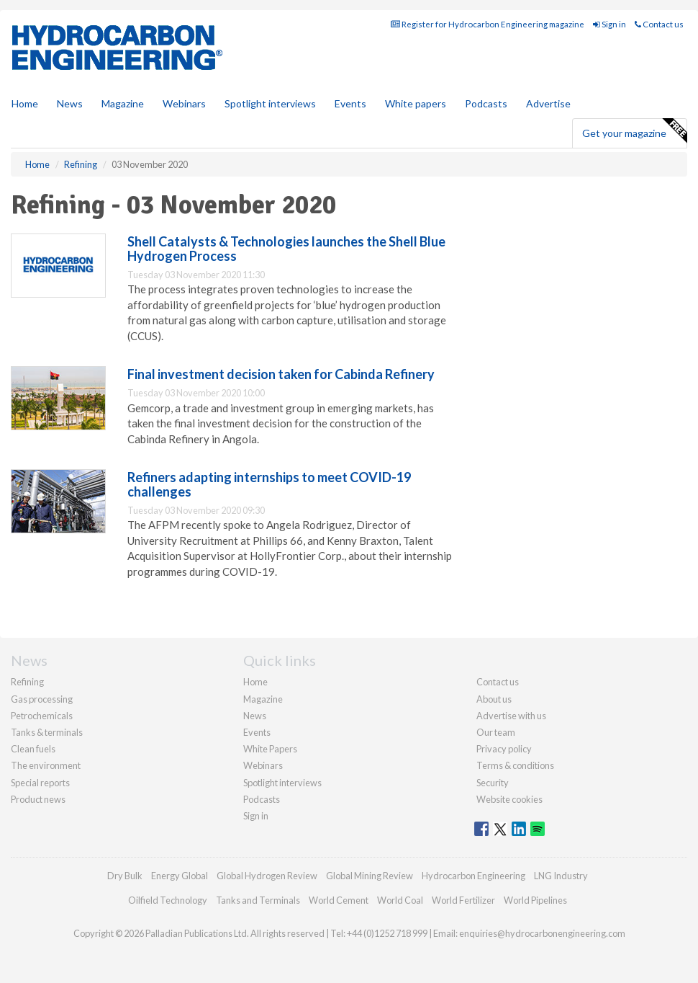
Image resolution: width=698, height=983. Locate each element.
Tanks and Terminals (258, 900)
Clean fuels (33, 749)
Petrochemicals (42, 715)
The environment (46, 765)
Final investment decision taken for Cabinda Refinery (281, 374)
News (254, 715)
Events (350, 103)
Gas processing (42, 699)
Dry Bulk (124, 875)
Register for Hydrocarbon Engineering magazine (487, 24)
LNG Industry (561, 875)
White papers (415, 103)
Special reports (40, 782)
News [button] (70, 103)
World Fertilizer (463, 900)
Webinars (184, 103)
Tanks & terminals (47, 732)
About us (494, 699)
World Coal (400, 900)
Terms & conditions (515, 765)
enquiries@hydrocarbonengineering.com (542, 933)
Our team (495, 732)
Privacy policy (504, 749)
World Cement (338, 900)
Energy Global (179, 875)
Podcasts (486, 103)
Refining (27, 682)
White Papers (270, 749)
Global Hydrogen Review (267, 875)
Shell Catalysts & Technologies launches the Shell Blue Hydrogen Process (286, 248)
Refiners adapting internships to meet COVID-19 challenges (269, 484)
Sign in (609, 24)
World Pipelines (535, 900)
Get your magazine (634, 131)
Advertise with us (511, 715)
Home (25, 103)
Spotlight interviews (270, 103)
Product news (38, 799)
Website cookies (509, 799)
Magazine (122, 103)
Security (492, 782)
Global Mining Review (369, 875)
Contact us (659, 24)
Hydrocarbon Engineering (473, 875)
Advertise (548, 103)
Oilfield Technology (167, 900)
